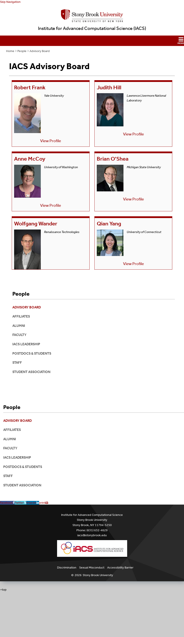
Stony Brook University (98, 575)
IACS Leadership (26, 344)
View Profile (50, 140)
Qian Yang (109, 223)
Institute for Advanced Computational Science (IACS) (92, 28)
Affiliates (21, 316)
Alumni (18, 326)
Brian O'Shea (112, 158)
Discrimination (66, 567)
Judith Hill (109, 87)
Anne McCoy (29, 158)
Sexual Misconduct (91, 567)
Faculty (19, 335)
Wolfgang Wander (35, 223)
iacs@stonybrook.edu (92, 535)
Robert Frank (29, 87)
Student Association (31, 372)
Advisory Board (40, 51)
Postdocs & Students (31, 353)
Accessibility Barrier (120, 567)
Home (10, 51)
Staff (17, 362)
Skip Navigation (10, 2)
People (21, 51)
